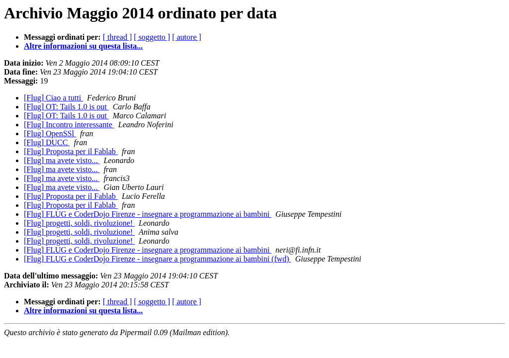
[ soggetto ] (152, 37)
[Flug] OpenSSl (50, 133)
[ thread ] (117, 37)
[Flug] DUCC (47, 142)
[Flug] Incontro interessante (69, 124)
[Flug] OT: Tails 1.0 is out (66, 106)
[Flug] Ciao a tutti (53, 97)
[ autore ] (186, 37)
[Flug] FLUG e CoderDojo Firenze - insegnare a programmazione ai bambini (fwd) (157, 259)
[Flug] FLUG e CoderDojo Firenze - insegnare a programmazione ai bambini (147, 214)
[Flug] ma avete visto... (61, 160)
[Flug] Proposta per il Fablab (71, 151)
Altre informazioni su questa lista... (83, 46)
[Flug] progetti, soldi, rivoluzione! (79, 223)
